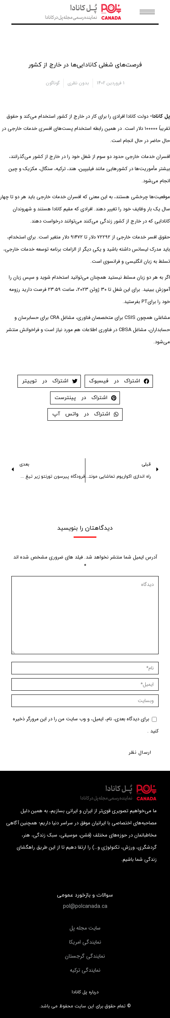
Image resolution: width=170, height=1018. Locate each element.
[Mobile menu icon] (147, 12)
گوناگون (53, 83)
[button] (85, 906)
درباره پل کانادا (85, 992)
